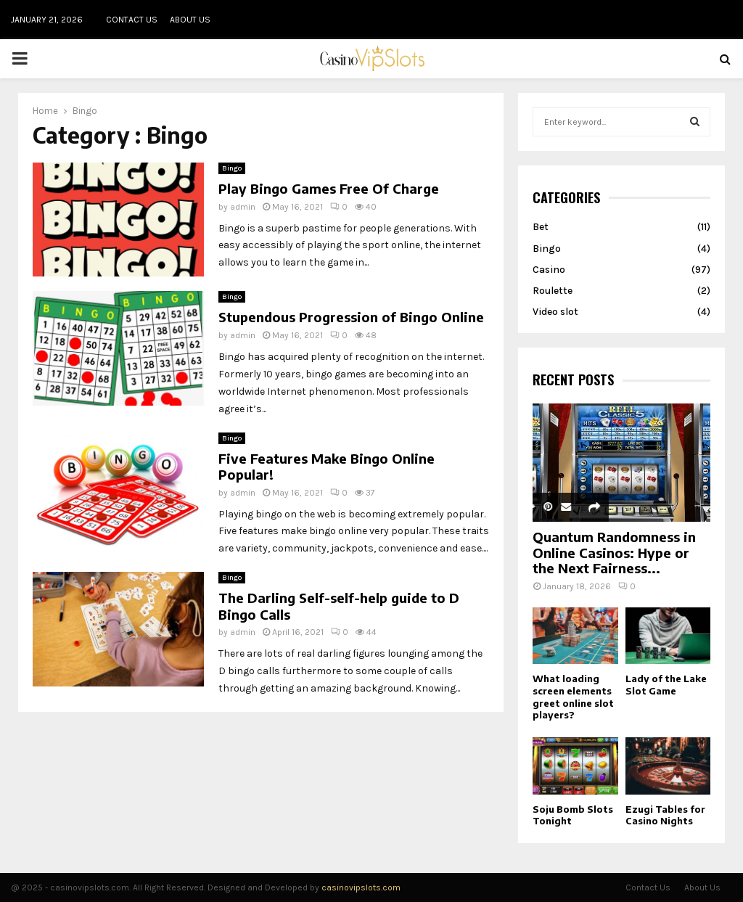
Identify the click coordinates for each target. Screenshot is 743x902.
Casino (549, 269)
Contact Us (131, 20)
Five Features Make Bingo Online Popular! (326, 466)
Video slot (555, 312)
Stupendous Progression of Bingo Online (351, 316)
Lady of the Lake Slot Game (666, 685)
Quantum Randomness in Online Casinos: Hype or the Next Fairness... (614, 552)
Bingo (232, 168)
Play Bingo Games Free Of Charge (328, 188)
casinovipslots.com (361, 887)
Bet (541, 227)
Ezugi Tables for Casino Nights (665, 815)
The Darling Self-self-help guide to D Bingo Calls (338, 606)
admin (242, 207)
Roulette (552, 290)
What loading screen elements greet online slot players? (573, 697)
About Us (190, 20)
